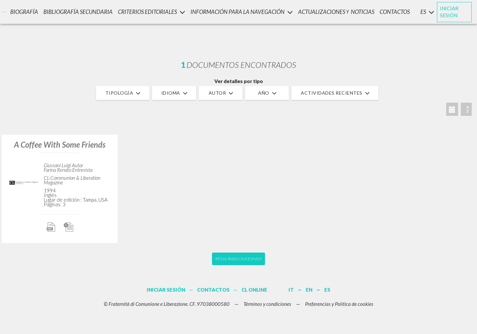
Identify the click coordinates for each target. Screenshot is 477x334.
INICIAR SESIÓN (449, 11)
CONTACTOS (395, 11)
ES (327, 290)
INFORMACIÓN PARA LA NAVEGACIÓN (241, 11)
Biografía (24, 11)
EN (309, 290)
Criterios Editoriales (151, 11)
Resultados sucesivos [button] (238, 258)
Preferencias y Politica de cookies (339, 304)
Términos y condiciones (267, 304)
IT (291, 290)
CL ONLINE (254, 290)
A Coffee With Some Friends (59, 144)
